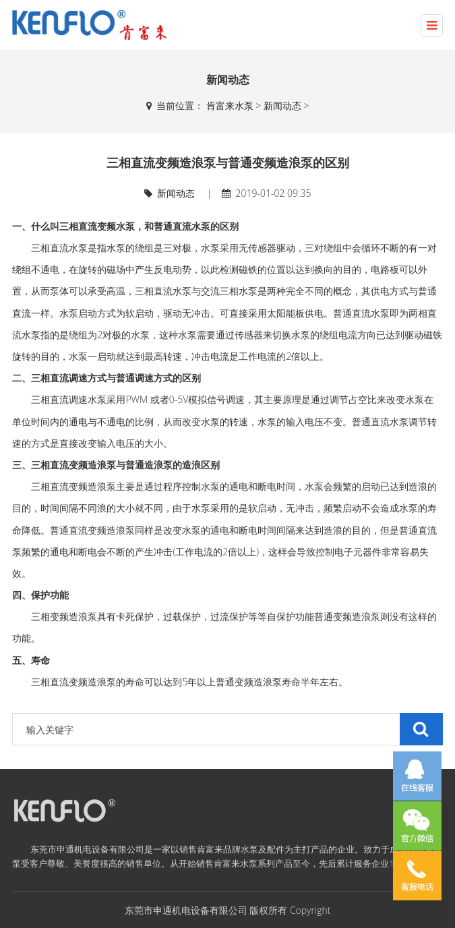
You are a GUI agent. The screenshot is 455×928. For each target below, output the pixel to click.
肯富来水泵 (229, 105)
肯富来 (210, 849)
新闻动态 (282, 105)
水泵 (380, 313)
